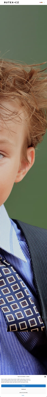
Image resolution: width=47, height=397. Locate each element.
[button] (45, 376)
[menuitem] (40, 2)
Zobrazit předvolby (23, 392)
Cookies (23, 395)
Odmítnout (23, 389)
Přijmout (23, 386)
